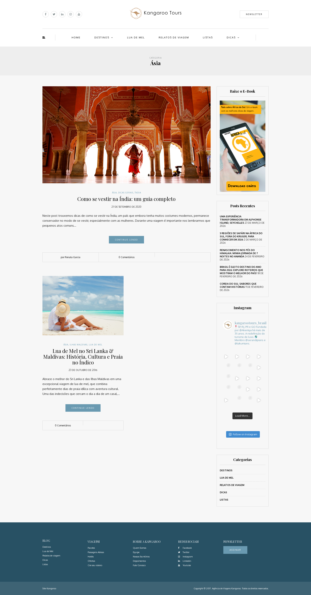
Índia (138, 192)
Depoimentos (139, 561)
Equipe (136, 552)
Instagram (185, 556)
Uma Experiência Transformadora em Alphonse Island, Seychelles (240, 219)
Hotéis (91, 556)
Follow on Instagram (243, 434)
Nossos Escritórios (141, 556)
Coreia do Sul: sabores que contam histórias (238, 285)
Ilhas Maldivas (78, 344)
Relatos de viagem (174, 37)
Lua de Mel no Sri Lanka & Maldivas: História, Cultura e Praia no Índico (83, 356)
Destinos (101, 37)
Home (76, 37)
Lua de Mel (136, 37)
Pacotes (91, 548)
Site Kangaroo (49, 588)
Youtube (184, 565)
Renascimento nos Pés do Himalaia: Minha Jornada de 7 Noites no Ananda (239, 253)
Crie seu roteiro (95, 565)
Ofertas (91, 561)
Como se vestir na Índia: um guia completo (126, 198)
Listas (208, 37)
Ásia (114, 192)
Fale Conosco (139, 565)
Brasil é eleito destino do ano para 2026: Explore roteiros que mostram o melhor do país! (241, 270)
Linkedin (184, 561)
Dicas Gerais (125, 192)
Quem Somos (139, 548)
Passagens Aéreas (96, 552)
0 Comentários (126, 257)
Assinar (235, 549)
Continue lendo (126, 240)
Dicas (231, 37)
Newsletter (254, 14)
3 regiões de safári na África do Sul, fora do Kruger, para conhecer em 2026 (241, 236)
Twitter (183, 552)
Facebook (185, 548)
